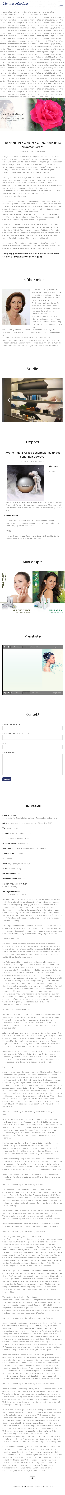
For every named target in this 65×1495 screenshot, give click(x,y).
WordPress (24, 1490)
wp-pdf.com (57, 647)
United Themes (47, 1490)
